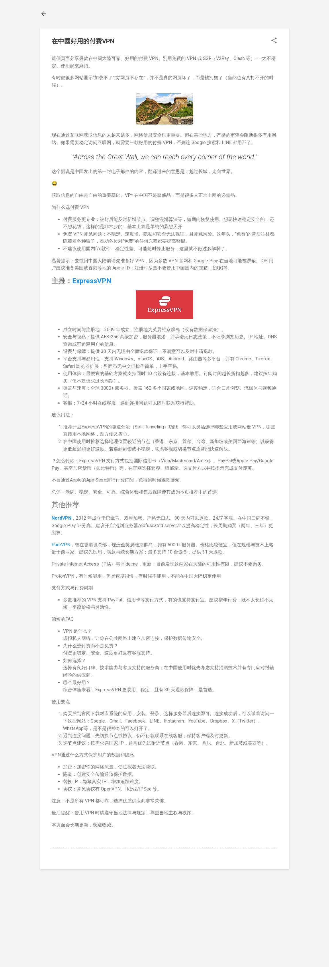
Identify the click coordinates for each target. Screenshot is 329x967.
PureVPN (61, 544)
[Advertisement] (164, 917)
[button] (274, 41)
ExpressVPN (91, 281)
